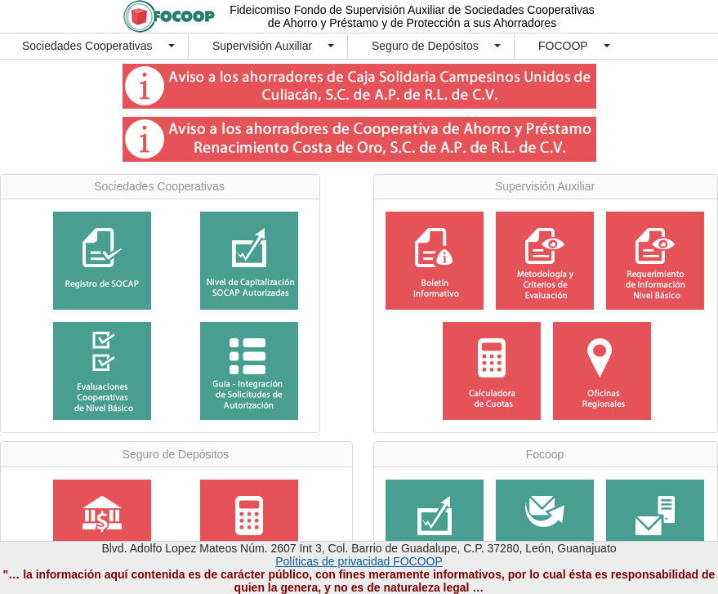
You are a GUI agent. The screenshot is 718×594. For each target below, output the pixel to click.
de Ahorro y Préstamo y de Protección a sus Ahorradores (412, 22)
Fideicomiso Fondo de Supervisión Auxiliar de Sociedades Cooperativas (412, 9)
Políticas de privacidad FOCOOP (359, 561)
